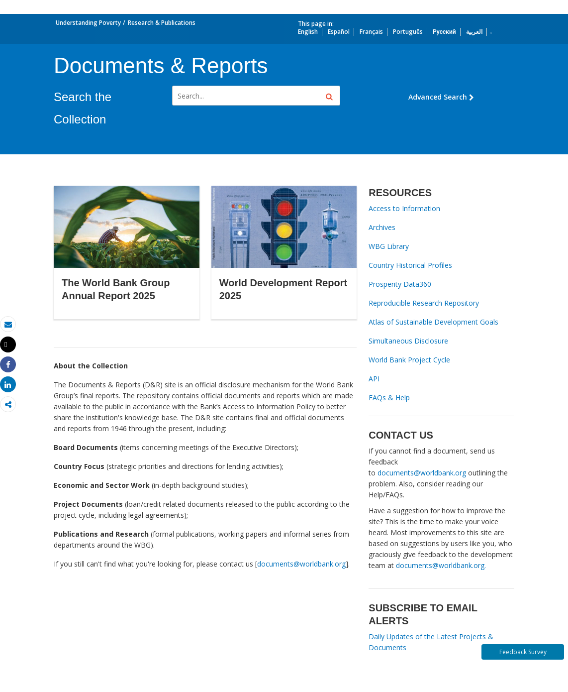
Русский (444, 31)
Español (339, 31)
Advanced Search (441, 97)
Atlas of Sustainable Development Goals (433, 322)
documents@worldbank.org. (441, 565)
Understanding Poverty (88, 22)
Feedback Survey (523, 652)
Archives (382, 227)
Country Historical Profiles (410, 265)
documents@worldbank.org (301, 564)
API (374, 378)
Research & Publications (161, 22)
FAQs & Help (389, 397)
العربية (474, 31)
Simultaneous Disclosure (408, 341)
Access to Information (404, 208)
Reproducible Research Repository (424, 303)
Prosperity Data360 (400, 284)
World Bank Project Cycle (409, 359)
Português (408, 31)
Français (371, 31)
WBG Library (389, 246)
